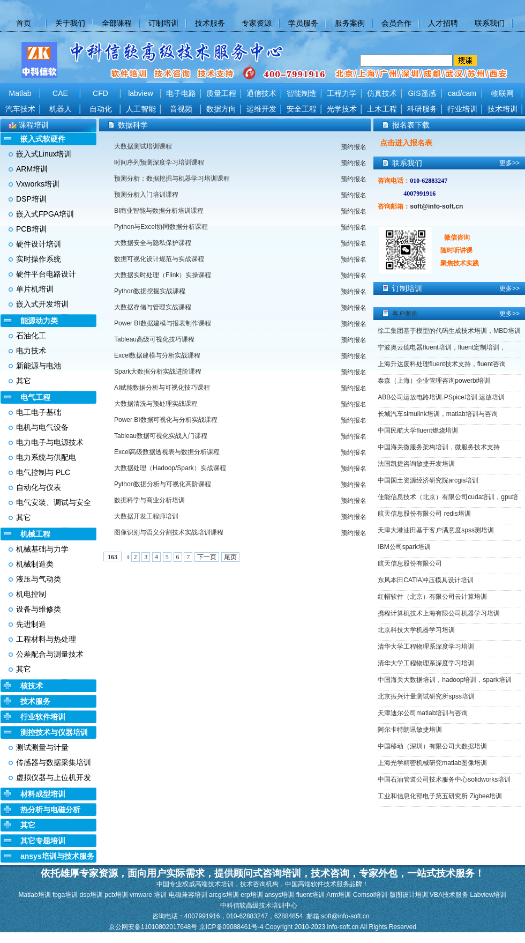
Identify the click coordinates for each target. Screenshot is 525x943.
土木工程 (382, 109)
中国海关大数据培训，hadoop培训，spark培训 (444, 680)
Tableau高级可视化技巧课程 (154, 339)
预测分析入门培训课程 (146, 194)
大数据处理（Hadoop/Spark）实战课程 (170, 468)
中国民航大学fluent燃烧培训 (418, 430)
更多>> (509, 163)
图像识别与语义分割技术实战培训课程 (168, 532)
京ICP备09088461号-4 (232, 927)
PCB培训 (31, 229)
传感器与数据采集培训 (53, 762)
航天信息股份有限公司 (410, 563)
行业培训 (462, 109)
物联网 (502, 93)
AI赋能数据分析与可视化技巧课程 (162, 387)
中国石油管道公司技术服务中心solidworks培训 (444, 779)
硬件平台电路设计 (46, 274)
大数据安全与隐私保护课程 (152, 243)
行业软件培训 (42, 716)
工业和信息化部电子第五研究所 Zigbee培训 (440, 796)
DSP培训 (31, 199)
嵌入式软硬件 (42, 139)
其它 (23, 380)
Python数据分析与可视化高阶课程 (162, 484)
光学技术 (342, 109)
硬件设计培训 (38, 244)
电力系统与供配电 (46, 457)
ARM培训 (32, 169)
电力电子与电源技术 (50, 442)
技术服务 (210, 23)
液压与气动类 (38, 579)
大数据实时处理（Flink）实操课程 (162, 275)
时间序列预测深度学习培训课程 (159, 162)
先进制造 (31, 624)
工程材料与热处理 (46, 639)
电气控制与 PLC (43, 472)
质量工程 (221, 93)
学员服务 (303, 23)
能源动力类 (39, 320)
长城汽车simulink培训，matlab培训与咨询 (437, 414)
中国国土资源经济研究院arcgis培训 (428, 480)
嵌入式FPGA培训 (45, 214)
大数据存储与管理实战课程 (152, 307)
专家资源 (257, 23)
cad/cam (462, 93)
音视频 (181, 109)
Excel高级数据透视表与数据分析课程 (167, 452)
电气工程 (35, 397)
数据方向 (221, 109)
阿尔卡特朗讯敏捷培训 (410, 729)
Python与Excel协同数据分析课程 (161, 227)
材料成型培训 (42, 794)
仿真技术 (382, 93)
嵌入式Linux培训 (43, 154)
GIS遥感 (422, 93)
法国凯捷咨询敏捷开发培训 (416, 463)
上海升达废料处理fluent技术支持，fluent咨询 (442, 364)
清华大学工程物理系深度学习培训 (426, 646)
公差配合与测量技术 (50, 654)
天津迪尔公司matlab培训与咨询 (423, 713)
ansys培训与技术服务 (57, 856)
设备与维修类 (38, 609)
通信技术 (261, 93)
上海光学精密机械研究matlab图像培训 (432, 763)
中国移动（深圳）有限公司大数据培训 (432, 746)
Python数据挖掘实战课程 (149, 291)
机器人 (60, 109)
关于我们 (70, 23)
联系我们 (490, 23)
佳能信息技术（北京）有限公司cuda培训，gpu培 (448, 497)
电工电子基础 (38, 412)
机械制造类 (35, 564)
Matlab (20, 93)
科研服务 (422, 109)
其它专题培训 (42, 840)
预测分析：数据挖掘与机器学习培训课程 (172, 178)
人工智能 (141, 109)
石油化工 (31, 335)
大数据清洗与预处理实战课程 (156, 403)
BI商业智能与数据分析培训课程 (159, 210)
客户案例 (405, 313)
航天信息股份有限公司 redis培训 (424, 513)
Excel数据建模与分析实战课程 (157, 355)
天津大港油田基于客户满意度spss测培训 (436, 530)
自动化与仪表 (38, 487)
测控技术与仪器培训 (54, 732)
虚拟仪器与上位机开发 (53, 777)
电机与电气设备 (42, 427)
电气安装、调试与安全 (53, 502)
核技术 (31, 685)
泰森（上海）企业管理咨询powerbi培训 (434, 380)
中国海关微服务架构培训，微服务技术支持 (439, 447)
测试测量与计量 (42, 747)
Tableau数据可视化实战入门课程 (160, 436)
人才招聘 (443, 23)
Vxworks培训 (37, 184)
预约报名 (353, 147)
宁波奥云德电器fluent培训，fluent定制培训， (442, 347)
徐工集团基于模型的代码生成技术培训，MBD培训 (449, 331)
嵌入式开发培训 (42, 304)
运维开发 (261, 109)
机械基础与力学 (42, 549)
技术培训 (503, 109)
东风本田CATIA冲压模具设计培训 (425, 580)
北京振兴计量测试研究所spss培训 (426, 696)
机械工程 (35, 534)
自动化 (100, 109)
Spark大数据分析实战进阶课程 (157, 371)
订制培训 (163, 23)
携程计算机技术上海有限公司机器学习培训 (439, 613)
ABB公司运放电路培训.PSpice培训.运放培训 (441, 397)
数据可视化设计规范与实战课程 (159, 259)
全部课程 (117, 23)
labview (140, 93)
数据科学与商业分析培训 (149, 500)
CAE (60, 93)
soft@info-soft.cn (436, 206)
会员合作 (396, 23)
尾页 (230, 557)
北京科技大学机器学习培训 (416, 630)
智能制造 (302, 93)
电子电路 (181, 93)
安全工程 (302, 109)
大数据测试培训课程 (143, 146)
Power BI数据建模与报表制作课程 (162, 323)
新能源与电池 (38, 365)
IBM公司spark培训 (404, 547)
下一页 (206, 557)
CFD (100, 93)
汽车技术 (20, 109)
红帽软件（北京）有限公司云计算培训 (432, 596)
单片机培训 (35, 289)
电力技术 (31, 350)
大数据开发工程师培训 (146, 516)
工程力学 (342, 93)
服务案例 (350, 23)
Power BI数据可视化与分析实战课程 (166, 420)
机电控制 (31, 594)
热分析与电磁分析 (50, 809)
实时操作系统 (38, 259)
